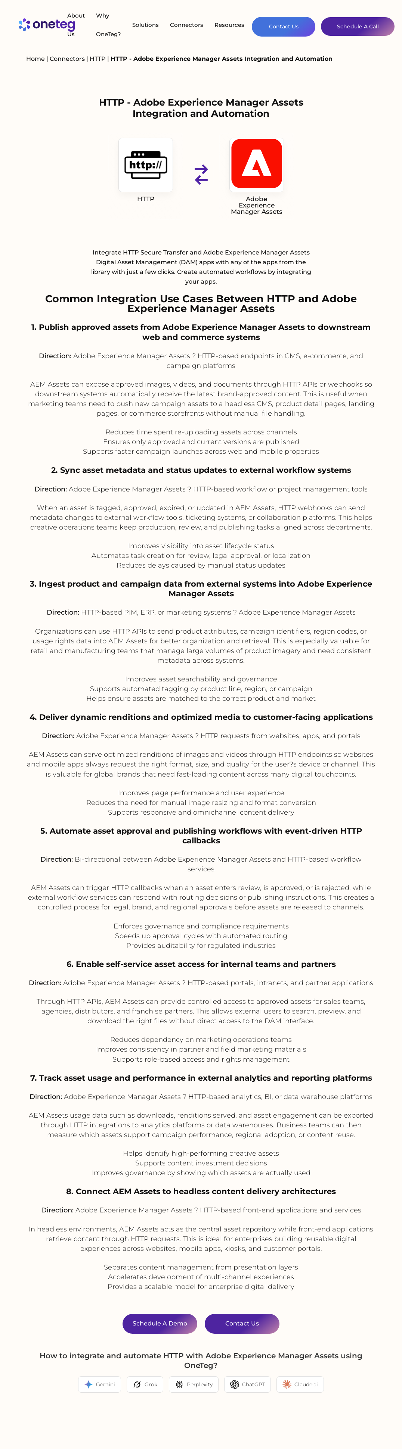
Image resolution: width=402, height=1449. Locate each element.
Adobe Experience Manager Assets (256, 176)
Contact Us (284, 26)
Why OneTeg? (108, 25)
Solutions (145, 24)
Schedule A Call (358, 26)
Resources (229, 24)
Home (35, 58)
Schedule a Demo (160, 1323)
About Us (76, 25)
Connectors (186, 24)
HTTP (98, 58)
